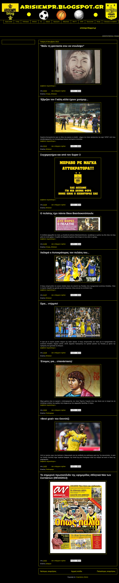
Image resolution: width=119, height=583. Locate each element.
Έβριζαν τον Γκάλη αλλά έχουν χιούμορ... (64, 99)
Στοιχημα (116, 36)
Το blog (17, 21)
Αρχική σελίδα (8, 21)
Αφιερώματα (56, 21)
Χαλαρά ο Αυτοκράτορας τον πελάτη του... (64, 252)
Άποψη (98, 21)
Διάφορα (48, 21)
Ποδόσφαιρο (26, 21)
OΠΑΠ (81, 21)
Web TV (75, 21)
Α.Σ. (41, 21)
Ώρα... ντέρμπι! (49, 303)
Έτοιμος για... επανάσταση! (56, 361)
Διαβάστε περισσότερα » (48, 86)
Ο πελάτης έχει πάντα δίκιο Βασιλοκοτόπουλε (66, 213)
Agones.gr (110, 36)
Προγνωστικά (90, 21)
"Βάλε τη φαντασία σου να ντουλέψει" (62, 46)
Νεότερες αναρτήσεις (48, 571)
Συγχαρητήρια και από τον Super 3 (60, 154)
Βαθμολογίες (66, 21)
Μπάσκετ (34, 21)
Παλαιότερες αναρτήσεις (106, 571)
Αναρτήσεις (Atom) (82, 577)
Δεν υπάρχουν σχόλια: (58, 91)
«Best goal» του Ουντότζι (54, 418)
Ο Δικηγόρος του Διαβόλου (110, 21)
